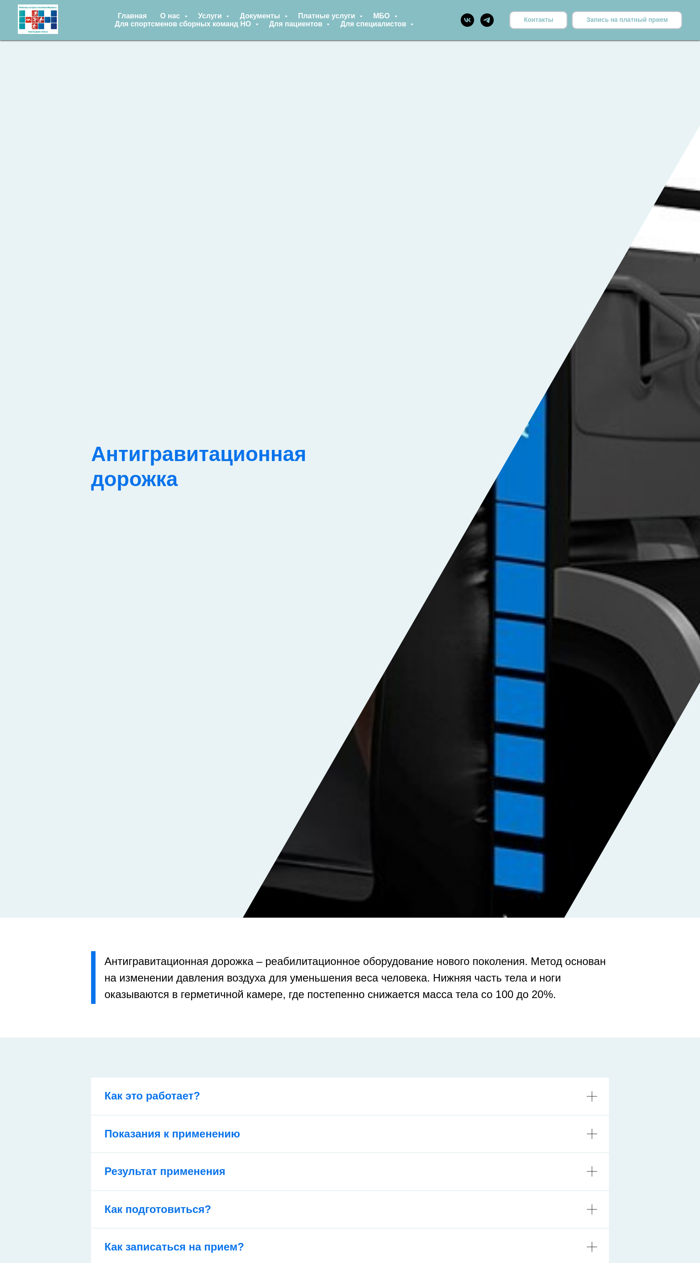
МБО (382, 16)
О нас (171, 16)
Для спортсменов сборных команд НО (184, 24)
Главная (132, 16)
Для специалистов (374, 24)
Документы (261, 16)
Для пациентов (297, 24)
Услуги (211, 16)
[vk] (467, 20)
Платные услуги (327, 16)
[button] (627, 20)
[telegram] (487, 20)
